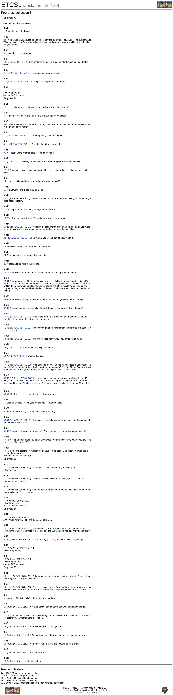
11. (4, 90)
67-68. (6, 440)
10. (4, 82)
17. (4, 209)
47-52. (6, 365)
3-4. (5, 116)
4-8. (5, 528)
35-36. (6, 299)
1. (4, 31)
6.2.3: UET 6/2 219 (22, 365)
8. (4, 144)
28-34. (6, 281)
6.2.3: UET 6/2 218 (22, 328)
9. (4, 73)
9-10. (5, 153)
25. (4, 264)
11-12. (6, 548)
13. (4, 559)
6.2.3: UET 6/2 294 (19, 238)
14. (4, 181)
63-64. (6, 420)
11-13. (6, 615)
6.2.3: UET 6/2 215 (22, 317)
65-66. (6, 431)
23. (4, 246)
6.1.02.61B (15, 356)
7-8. (5, 62)
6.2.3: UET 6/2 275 (20, 62)
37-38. (6, 308)
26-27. (6, 272)
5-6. (5, 124)
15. (4, 190)
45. (4, 347)
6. (4, 53)
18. (4, 218)
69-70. (6, 451)
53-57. (6, 378)
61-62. (6, 411)
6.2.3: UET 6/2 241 (22, 227)
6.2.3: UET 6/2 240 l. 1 (20, 144)
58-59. (6, 394)
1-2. (5, 107)
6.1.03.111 (15, 161)
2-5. (5, 40)
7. (4, 135)
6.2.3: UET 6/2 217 (22, 420)
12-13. (6, 170)
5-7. (5, 490)
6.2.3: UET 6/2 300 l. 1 (20, 73)
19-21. (6, 227)
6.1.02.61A (15, 347)
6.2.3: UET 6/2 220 (22, 378)
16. (4, 198)
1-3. (5, 517)
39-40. (6, 317)
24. (4, 255)
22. (4, 238)
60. (4, 403)
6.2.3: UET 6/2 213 (22, 339)
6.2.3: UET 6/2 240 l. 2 (20, 135)
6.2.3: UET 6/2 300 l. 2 (21, 82)
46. (4, 356)
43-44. (6, 339)
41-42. (6, 328)
